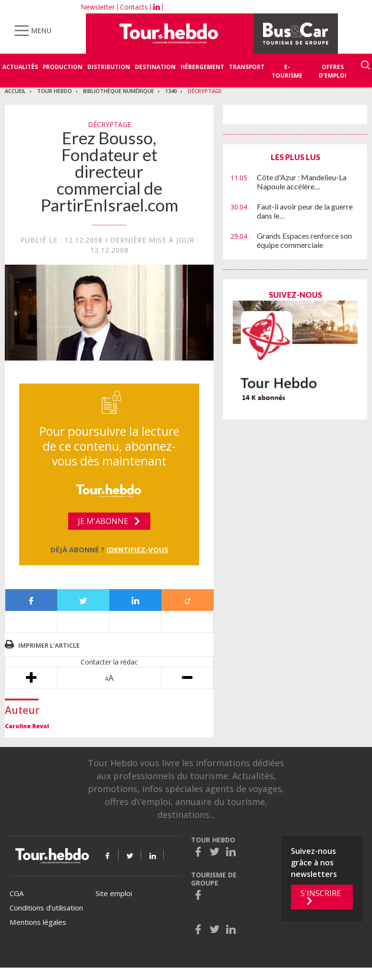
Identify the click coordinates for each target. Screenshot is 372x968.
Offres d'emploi (333, 71)
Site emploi (114, 893)
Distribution (108, 67)
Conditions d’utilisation (46, 907)
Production (63, 67)
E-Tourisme (287, 71)
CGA (17, 893)
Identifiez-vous (137, 549)
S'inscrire (320, 893)
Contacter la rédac (109, 661)
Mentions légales (38, 922)
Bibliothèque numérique (118, 90)
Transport (246, 67)
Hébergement (202, 67)
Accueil (15, 90)
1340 (171, 90)
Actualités (20, 67)
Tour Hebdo (54, 90)
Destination (155, 67)
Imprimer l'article (49, 645)
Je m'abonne (103, 521)
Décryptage (205, 90)
